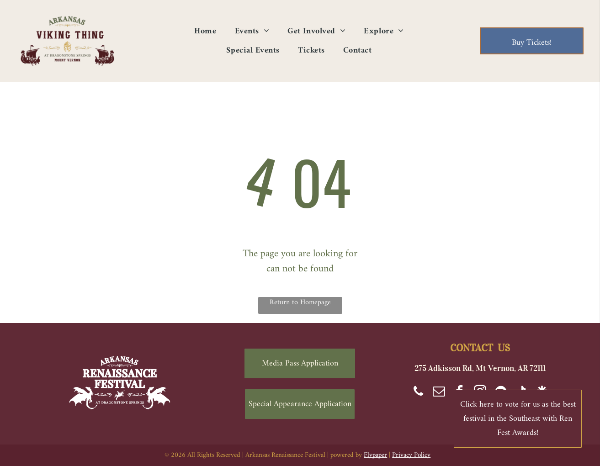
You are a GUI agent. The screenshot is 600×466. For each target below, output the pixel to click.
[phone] (418, 392)
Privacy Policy (411, 455)
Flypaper (375, 455)
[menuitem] (205, 31)
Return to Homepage (300, 303)
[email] (439, 392)
